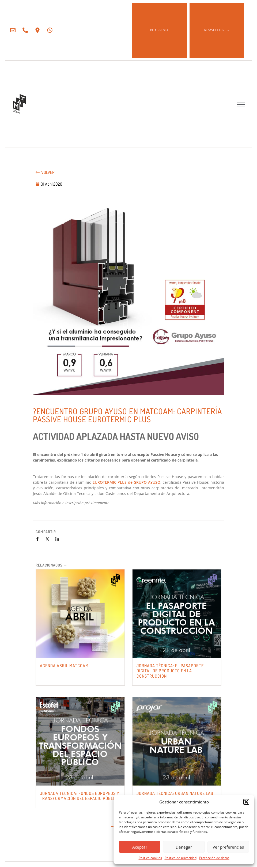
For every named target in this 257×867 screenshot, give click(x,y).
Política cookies (150, 858)
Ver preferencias (228, 847)
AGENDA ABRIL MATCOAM (64, 665)
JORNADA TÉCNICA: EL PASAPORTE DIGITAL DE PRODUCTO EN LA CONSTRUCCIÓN (170, 670)
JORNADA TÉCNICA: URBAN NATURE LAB (175, 793)
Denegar (184, 847)
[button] (246, 801)
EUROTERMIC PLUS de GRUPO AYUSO (126, 482)
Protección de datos (214, 858)
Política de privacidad (180, 858)
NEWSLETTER (216, 30)
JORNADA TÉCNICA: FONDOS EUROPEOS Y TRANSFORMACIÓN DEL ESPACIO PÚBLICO (80, 796)
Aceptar (139, 847)
